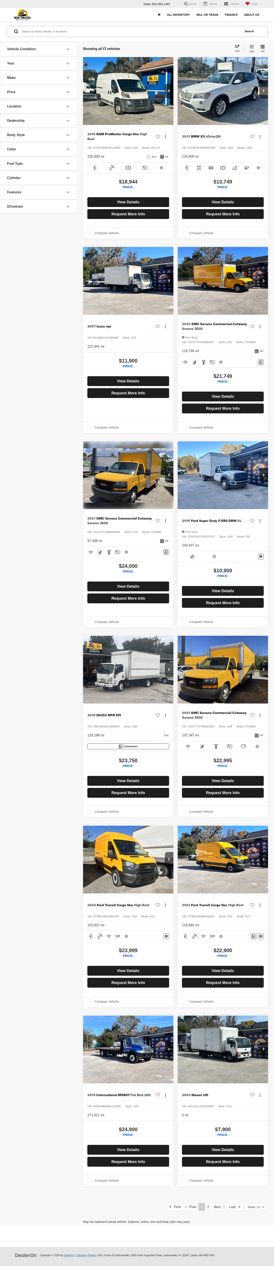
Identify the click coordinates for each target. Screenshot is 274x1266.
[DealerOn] (26, 1255)
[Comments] (261, 362)
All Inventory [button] (178, 15)
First (175, 1207)
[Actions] (165, 136)
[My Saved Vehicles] (251, 3)
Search (249, 31)
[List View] (262, 48)
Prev (190, 1207)
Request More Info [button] (128, 214)
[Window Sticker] (261, 557)
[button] (169, 91)
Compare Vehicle (107, 233)
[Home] (159, 15)
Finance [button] (231, 15)
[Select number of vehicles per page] (256, 1207)
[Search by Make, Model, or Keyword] (131, 31)
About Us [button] (251, 15)
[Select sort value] (238, 48)
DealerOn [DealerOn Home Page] (69, 1255)
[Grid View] (250, 48)
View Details (128, 202)
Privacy (92, 1255)
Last (234, 1207)
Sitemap (81, 1255)
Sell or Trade (207, 15)
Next (219, 1207)
